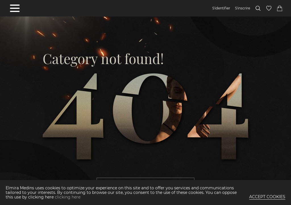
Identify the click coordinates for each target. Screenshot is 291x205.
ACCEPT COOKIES (267, 196)
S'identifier (221, 8)
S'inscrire (242, 8)
